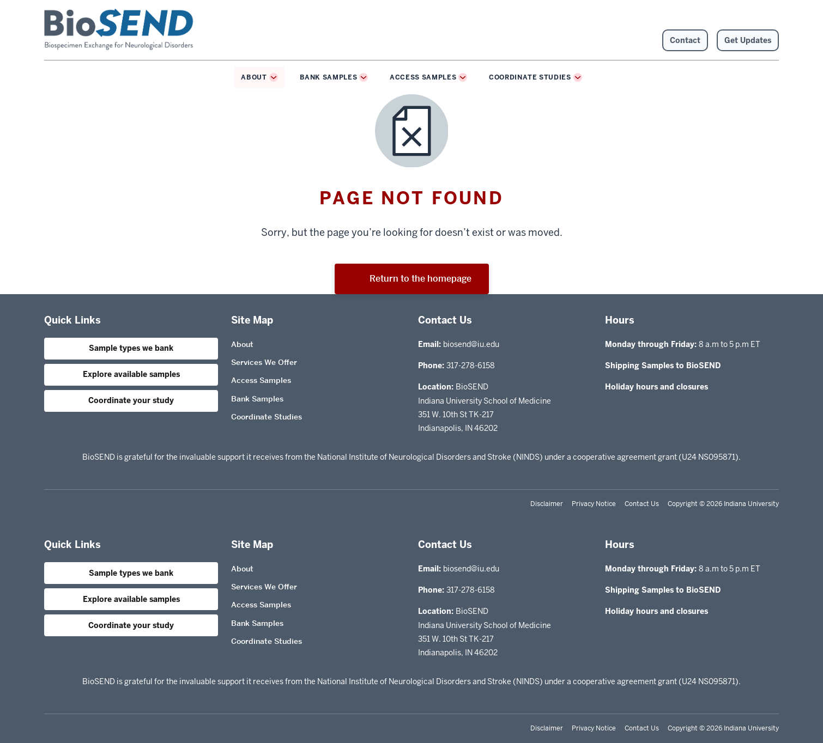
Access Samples (423, 77)
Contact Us (642, 504)
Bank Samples (329, 77)
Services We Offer (264, 362)
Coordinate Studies (530, 77)
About (254, 77)
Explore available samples (131, 374)
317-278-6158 (470, 365)
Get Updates (747, 40)
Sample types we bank (131, 348)
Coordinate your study (131, 400)
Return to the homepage (411, 278)
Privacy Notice (594, 504)
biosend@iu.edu (471, 344)
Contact (685, 40)
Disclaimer (546, 504)
